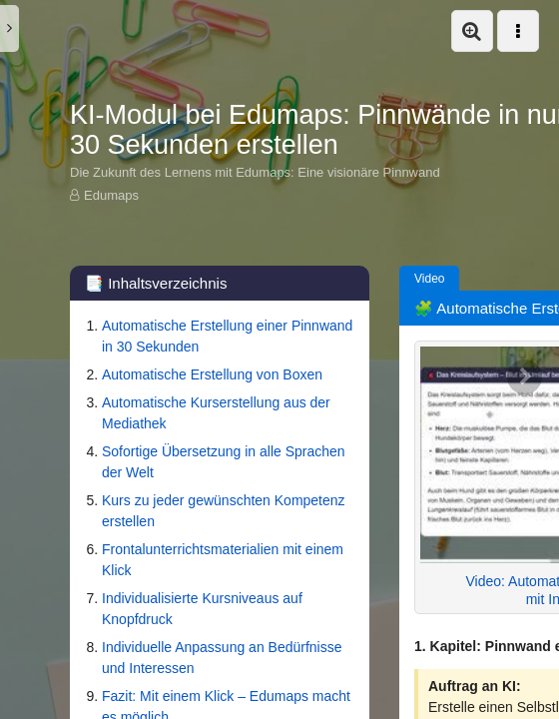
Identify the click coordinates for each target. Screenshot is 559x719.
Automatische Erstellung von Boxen (212, 374)
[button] (472, 31)
